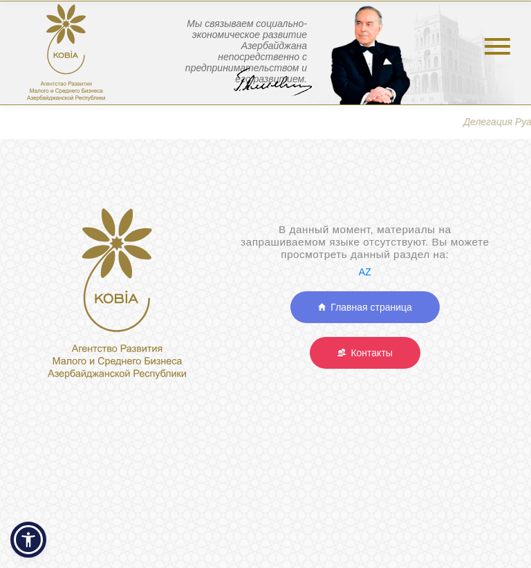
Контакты (365, 352)
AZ (365, 271)
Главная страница (365, 307)
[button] (28, 539)
